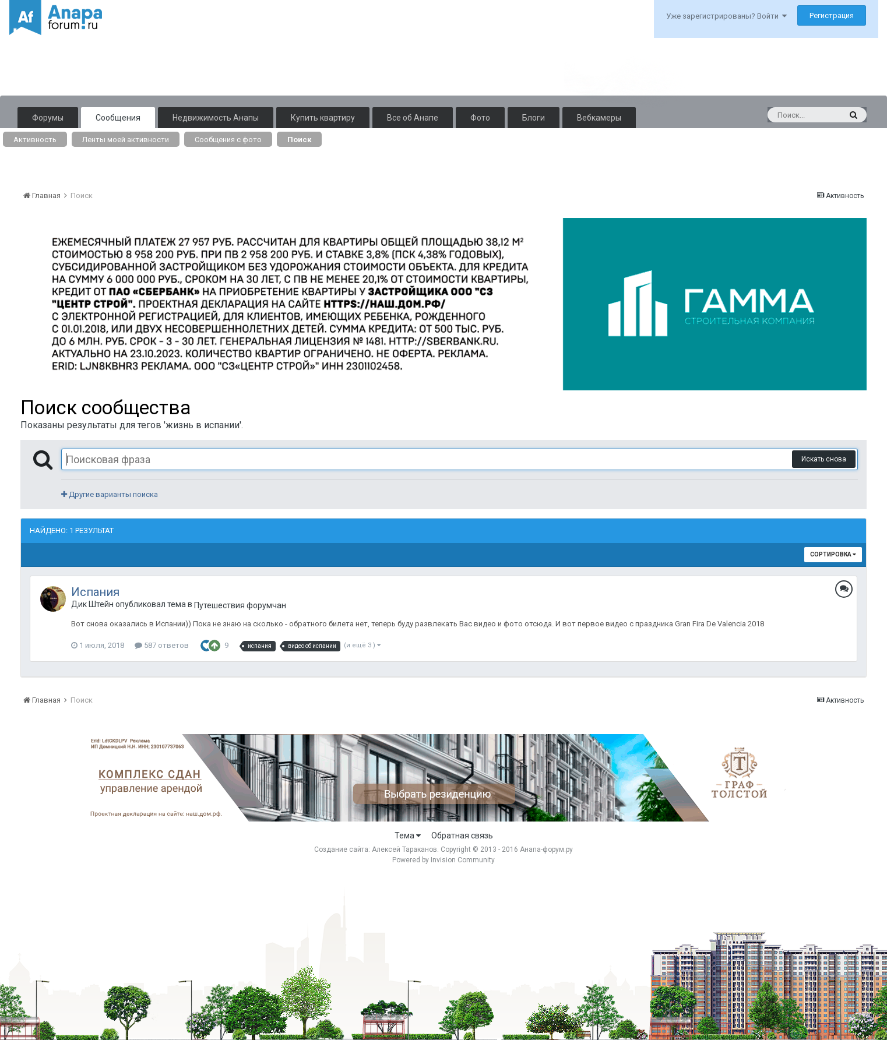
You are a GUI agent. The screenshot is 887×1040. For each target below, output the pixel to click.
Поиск (299, 139)
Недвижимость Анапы (216, 117)
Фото (480, 117)
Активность (35, 139)
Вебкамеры (599, 117)
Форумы (48, 117)
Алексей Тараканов (404, 849)
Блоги (533, 117)
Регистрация (831, 15)
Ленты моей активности (125, 139)
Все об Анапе (412, 117)
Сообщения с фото (228, 139)
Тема (408, 835)
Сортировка (833, 554)
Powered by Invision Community (443, 860)
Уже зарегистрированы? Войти (726, 16)
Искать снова (823, 459)
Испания (95, 592)
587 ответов (162, 645)
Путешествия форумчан (240, 605)
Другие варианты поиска (109, 494)
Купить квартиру (323, 117)
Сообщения (118, 117)
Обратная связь (462, 835)
